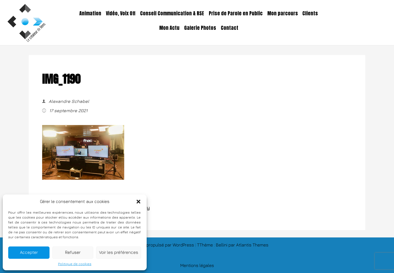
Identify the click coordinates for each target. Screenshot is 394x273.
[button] (138, 201)
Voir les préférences (118, 252)
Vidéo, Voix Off (120, 13)
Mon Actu (169, 27)
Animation (90, 13)
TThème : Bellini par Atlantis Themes (232, 244)
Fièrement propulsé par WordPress (160, 244)
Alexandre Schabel (68, 101)
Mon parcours (282, 13)
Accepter (29, 252)
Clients (310, 13)
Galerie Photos (200, 27)
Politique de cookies (74, 264)
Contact (229, 27)
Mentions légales (197, 265)
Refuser (72, 252)
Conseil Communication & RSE (172, 13)
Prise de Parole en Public (236, 13)
